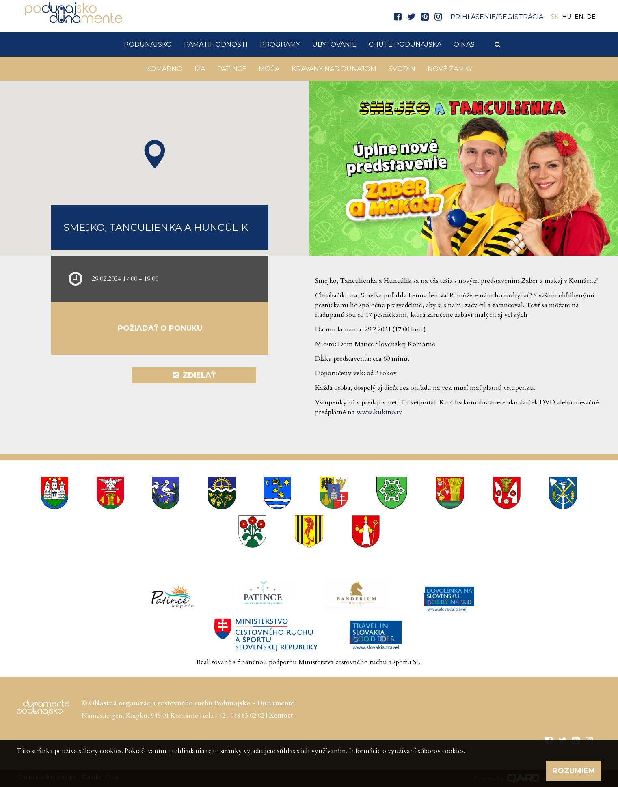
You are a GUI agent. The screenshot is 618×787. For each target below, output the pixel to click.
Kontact (281, 715)
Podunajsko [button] (148, 44)
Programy (280, 44)
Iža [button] (199, 69)
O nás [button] (464, 44)
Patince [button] (231, 69)
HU (566, 16)
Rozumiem (573, 770)
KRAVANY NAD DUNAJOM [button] (334, 69)
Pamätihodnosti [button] (216, 44)
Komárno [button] (164, 69)
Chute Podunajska (405, 44)
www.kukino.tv (379, 412)
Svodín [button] (402, 69)
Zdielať (194, 375)
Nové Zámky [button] (450, 69)
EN (579, 16)
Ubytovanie (334, 44)
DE (591, 16)
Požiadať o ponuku (160, 328)
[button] (154, 154)
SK (555, 16)
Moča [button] (269, 69)
